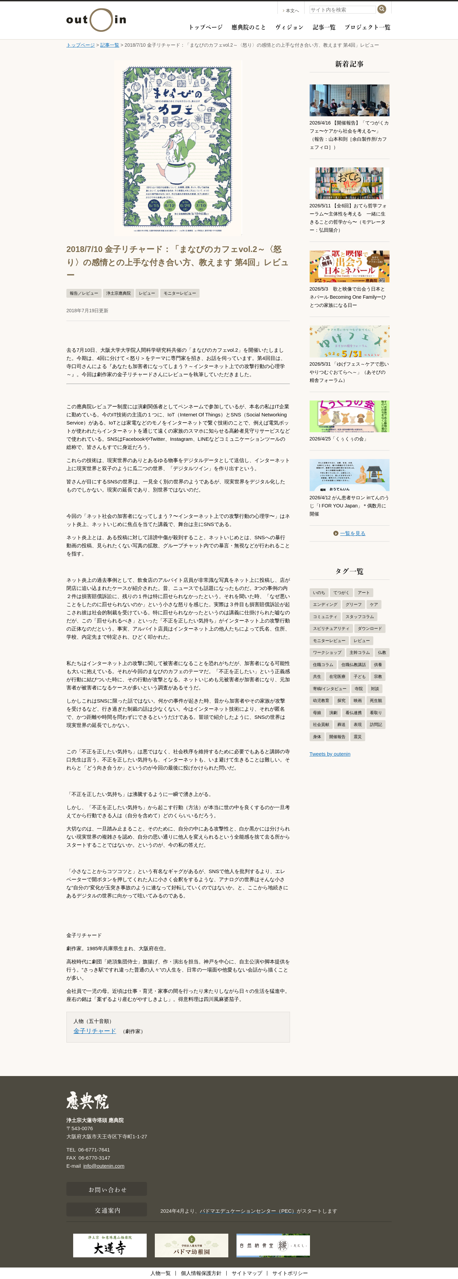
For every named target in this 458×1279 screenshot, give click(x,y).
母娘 (317, 712)
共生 (317, 676)
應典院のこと (249, 26)
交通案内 (108, 1209)
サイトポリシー (290, 1273)
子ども (360, 676)
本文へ (291, 10)
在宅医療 (337, 676)
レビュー (147, 293)
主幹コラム (360, 652)
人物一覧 (160, 1273)
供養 (378, 664)
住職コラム (323, 664)
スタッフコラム (360, 616)
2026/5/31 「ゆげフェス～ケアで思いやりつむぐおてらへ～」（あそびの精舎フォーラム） (350, 372)
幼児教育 (321, 700)
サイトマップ (247, 1273)
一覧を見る (349, 533)
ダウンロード (370, 628)
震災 (358, 736)
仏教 (382, 652)
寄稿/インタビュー (330, 688)
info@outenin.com (103, 1166)
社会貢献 (321, 724)
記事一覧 (324, 26)
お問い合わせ (107, 1189)
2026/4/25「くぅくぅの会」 (341, 438)
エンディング (325, 604)
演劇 (333, 712)
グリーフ (354, 604)
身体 (317, 736)
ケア (374, 604)
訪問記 (376, 724)
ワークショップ (327, 652)
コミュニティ (325, 616)
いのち (319, 592)
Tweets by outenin (330, 754)
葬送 (341, 724)
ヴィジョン (289, 26)
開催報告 (337, 736)
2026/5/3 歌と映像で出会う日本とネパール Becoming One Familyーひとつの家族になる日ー (348, 297)
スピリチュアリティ (331, 628)
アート (364, 592)
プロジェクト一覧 (368, 26)
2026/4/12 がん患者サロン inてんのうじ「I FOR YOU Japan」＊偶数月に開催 (348, 506)
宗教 (378, 676)
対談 (375, 688)
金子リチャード (95, 1031)
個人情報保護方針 (201, 1273)
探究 (341, 700)
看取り (376, 712)
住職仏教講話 (353, 664)
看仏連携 (354, 712)
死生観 (376, 700)
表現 (358, 724)
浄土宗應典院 (118, 293)
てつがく (341, 592)
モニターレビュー (180, 293)
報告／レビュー (84, 293)
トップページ (205, 26)
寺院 (359, 688)
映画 (358, 700)
